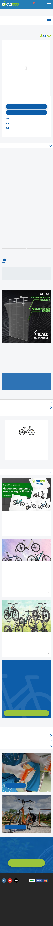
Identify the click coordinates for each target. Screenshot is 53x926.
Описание (26, 145)
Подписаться (26, 106)
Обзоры (26, 730)
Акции (26, 741)
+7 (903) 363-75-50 (30, 903)
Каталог (26, 20)
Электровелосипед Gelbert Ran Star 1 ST (27, 442)
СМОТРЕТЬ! (15, 827)
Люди (26, 746)
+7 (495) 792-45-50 (3, 893)
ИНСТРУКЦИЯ (5, 260)
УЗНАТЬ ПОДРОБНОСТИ (15, 785)
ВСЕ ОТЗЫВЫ (47, 275)
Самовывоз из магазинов (26, 407)
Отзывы (26, 402)
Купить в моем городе (26, 113)
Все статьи (26, 472)
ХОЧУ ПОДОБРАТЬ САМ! (26, 713)
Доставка (26, 413)
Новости (26, 735)
